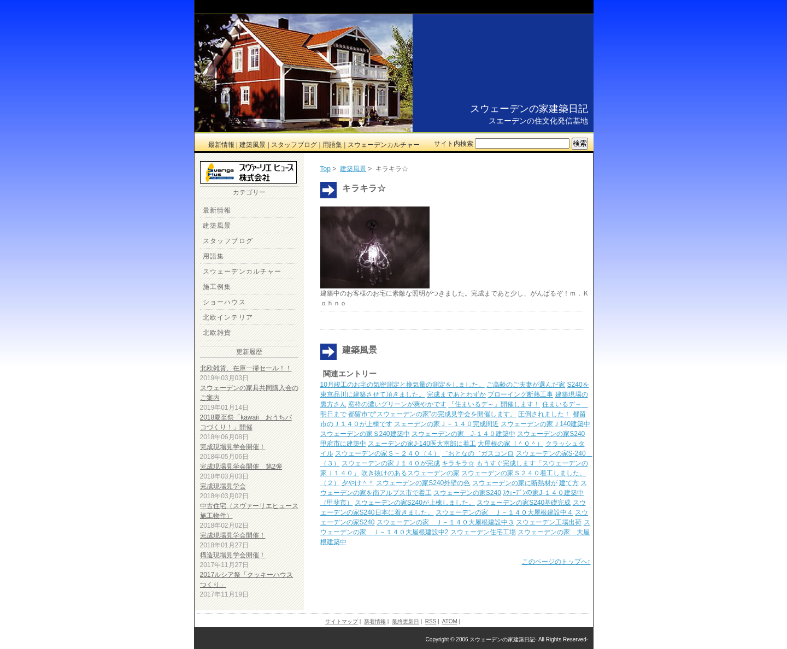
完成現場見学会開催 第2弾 (241, 466)
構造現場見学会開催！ (233, 555)
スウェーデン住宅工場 (483, 532)
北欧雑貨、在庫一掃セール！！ (246, 368)
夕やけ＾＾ (358, 483)
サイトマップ (341, 621)
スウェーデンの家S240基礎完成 (524, 502)
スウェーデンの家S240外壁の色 (423, 483)
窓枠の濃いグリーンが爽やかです (397, 404)
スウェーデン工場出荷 (549, 522)
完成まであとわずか (456, 394)
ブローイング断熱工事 (520, 394)
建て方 (569, 483)
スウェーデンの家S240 (467, 493)
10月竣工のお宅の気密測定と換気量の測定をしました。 (402, 384)
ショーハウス (224, 302)
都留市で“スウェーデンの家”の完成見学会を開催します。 (432, 414)
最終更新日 (405, 621)
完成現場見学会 (223, 486)
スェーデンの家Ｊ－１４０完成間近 (446, 424)
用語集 (332, 145)
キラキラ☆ (458, 463)
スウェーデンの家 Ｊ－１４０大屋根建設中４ (504, 512)
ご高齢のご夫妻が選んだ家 (525, 384)
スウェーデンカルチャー (384, 145)
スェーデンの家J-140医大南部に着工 (422, 443)
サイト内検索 (453, 144)
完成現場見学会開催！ (233, 447)
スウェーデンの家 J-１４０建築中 (463, 434)
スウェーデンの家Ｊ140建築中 (545, 424)
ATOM (449, 621)
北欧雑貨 (217, 333)
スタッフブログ (294, 145)
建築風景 (252, 145)
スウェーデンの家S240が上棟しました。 (415, 502)
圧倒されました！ (544, 414)
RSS (431, 621)
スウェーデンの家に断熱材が (514, 483)
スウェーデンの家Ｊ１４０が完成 (391, 463)
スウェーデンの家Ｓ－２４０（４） (387, 453)
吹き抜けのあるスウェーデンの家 (410, 473)
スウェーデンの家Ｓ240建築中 (365, 434)
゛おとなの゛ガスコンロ (478, 453)
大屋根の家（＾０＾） (510, 443)
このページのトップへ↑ (556, 561)
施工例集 (217, 287)
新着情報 (375, 621)
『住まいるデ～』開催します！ (494, 404)
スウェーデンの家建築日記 (529, 108)
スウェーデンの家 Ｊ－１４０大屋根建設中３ (445, 522)
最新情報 (221, 145)
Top (325, 169)
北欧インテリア (228, 317)
